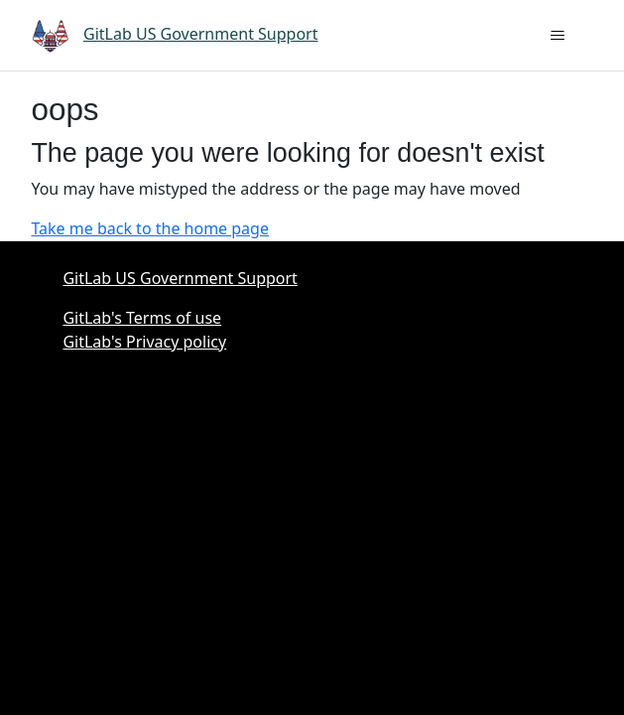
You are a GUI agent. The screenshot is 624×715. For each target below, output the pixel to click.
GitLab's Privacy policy (144, 342)
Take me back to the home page (150, 228)
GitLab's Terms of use (141, 318)
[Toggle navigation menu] (558, 36)
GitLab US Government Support (179, 278)
